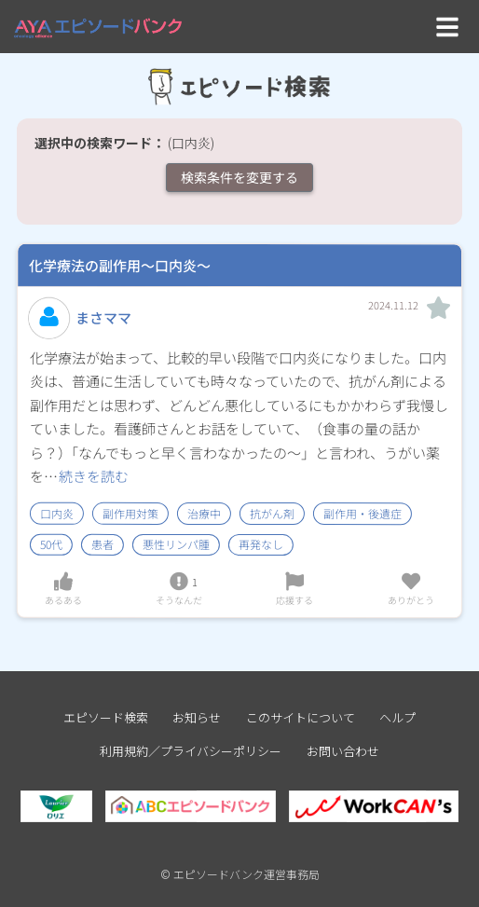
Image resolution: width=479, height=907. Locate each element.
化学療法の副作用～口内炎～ (120, 265)
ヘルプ (397, 717)
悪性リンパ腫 (176, 545)
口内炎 (57, 513)
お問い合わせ (343, 751)
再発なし (261, 545)
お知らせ (196, 717)
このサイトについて (300, 717)
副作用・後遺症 (362, 513)
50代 (51, 545)
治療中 (204, 513)
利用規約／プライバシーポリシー (190, 751)
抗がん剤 (272, 513)
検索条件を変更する (239, 177)
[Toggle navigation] (447, 26)
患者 (102, 545)
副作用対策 (130, 513)
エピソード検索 (105, 717)
